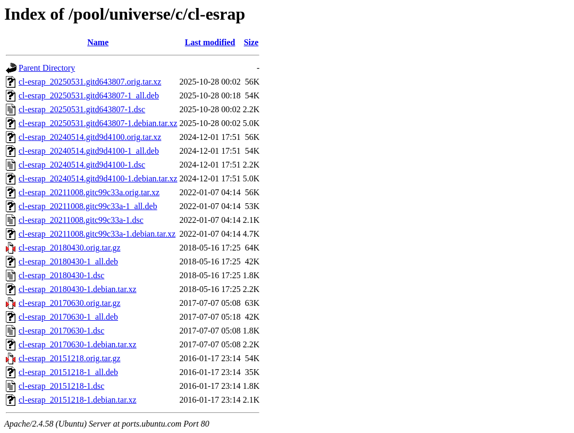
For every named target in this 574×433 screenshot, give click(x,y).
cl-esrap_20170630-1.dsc (61, 330)
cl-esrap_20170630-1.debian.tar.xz (78, 344)
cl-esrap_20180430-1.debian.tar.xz (78, 289)
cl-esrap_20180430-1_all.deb (68, 261)
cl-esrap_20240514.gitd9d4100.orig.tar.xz (90, 136)
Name (97, 42)
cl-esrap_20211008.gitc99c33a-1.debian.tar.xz (97, 233)
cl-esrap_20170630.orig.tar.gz (70, 302)
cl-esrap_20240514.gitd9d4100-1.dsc (82, 164)
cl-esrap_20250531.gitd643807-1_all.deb (89, 95)
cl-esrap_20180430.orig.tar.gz (70, 247)
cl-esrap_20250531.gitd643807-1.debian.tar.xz (98, 123)
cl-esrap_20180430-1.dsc (61, 275)
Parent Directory (47, 67)
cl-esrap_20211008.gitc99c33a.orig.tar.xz (89, 192)
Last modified (210, 42)
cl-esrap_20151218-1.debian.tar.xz (78, 399)
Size (251, 42)
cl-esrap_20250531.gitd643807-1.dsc (82, 109)
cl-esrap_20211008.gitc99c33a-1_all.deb (88, 206)
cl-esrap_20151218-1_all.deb (68, 372)
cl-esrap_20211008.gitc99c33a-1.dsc (81, 219)
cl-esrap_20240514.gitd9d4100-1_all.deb (89, 150)
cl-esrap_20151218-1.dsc (61, 385)
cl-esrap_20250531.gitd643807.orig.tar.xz (90, 81)
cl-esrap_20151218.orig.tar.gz (70, 358)
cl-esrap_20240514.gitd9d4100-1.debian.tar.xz (98, 178)
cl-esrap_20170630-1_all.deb (68, 316)
